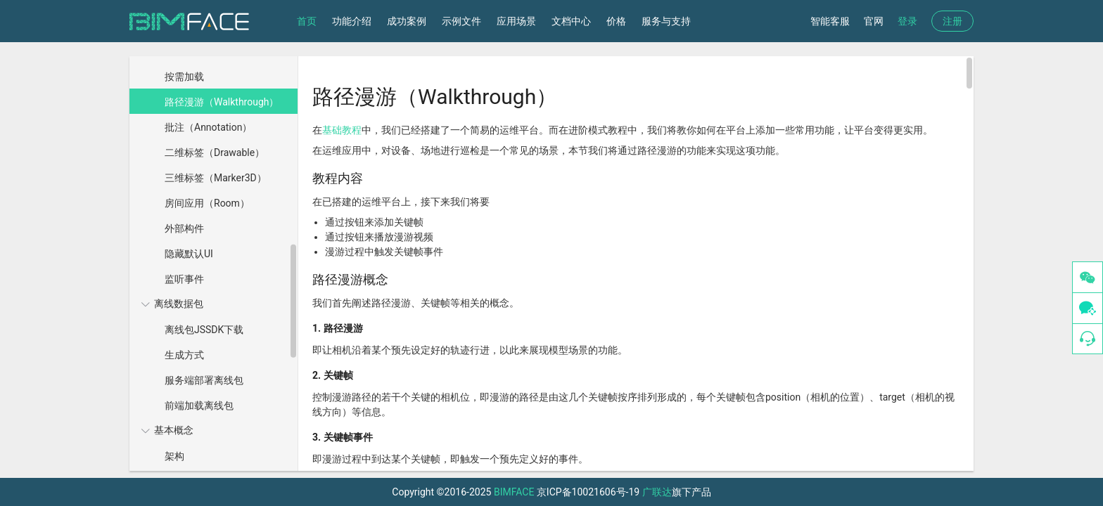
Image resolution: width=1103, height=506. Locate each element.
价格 (616, 21)
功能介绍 (351, 21)
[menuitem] (212, 164)
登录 (907, 21)
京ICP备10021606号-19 (588, 492)
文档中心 (571, 21)
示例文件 (461, 21)
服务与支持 (666, 21)
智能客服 (830, 21)
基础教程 (342, 130)
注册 (952, 21)
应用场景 (516, 21)
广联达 (657, 492)
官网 (874, 21)
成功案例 (406, 21)
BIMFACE (514, 492)
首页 (307, 21)
